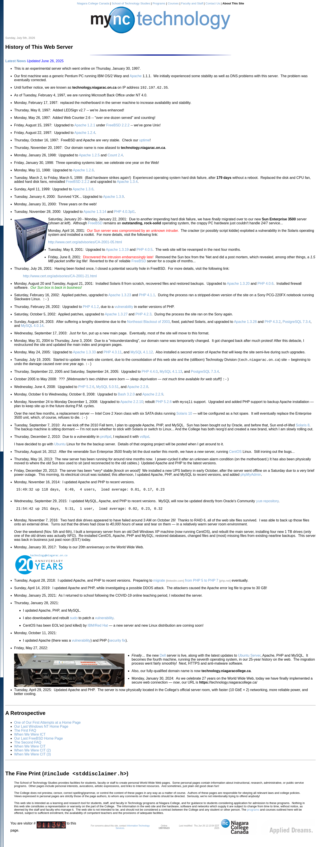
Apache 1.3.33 (84, 353)
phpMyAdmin (250, 479)
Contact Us (213, 3)
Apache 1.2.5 (89, 156)
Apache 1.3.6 (83, 190)
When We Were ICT (30, 743)
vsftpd (144, 441)
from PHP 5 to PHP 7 (201, 589)
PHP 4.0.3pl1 (124, 212)
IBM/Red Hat (98, 634)
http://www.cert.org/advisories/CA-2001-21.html (60, 277)
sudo (74, 627)
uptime (144, 141)
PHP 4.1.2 (91, 308)
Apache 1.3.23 (119, 296)
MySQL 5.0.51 (107, 390)
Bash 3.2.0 (126, 397)
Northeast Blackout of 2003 (148, 323)
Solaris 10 (184, 417)
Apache (136, 76)
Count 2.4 (115, 156)
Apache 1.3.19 (117, 250)
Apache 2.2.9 (152, 397)
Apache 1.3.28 (245, 323)
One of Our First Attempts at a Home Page (47, 731)
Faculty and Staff (192, 3)
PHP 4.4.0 (150, 374)
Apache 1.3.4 (127, 182)
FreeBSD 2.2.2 (118, 126)
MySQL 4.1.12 (141, 353)
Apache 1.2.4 (84, 133)
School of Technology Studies (130, 3)
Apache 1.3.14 (94, 212)
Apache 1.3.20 (238, 284)
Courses (173, 3)
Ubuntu (60, 449)
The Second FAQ (27, 751)
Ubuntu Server (249, 664)
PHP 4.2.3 (143, 315)
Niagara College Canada (93, 3)
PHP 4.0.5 (144, 250)
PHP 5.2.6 (86, 390)
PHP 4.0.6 (265, 284)
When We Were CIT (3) (32, 763)
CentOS (235, 456)
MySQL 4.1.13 (171, 374)
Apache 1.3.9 (113, 197)
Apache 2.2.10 (131, 406)
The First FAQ (25, 739)
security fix (117, 649)
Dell (163, 664)
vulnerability (124, 308)
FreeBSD (95, 224)
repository (267, 508)
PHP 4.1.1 (147, 296)
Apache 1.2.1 (84, 126)
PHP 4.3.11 (113, 353)
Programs (159, 3)
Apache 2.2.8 (137, 390)
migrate (159, 589)
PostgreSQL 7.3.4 (297, 323)
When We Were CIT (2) (32, 759)
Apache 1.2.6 (83, 171)
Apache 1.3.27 (116, 315)
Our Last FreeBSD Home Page (38, 747)
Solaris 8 (303, 430)
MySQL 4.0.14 (32, 327)
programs (253, 819)
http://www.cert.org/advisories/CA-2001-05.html (85, 243)
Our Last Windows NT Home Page (41, 735)
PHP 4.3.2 (272, 323)
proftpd (105, 441)
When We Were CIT (30, 755)
